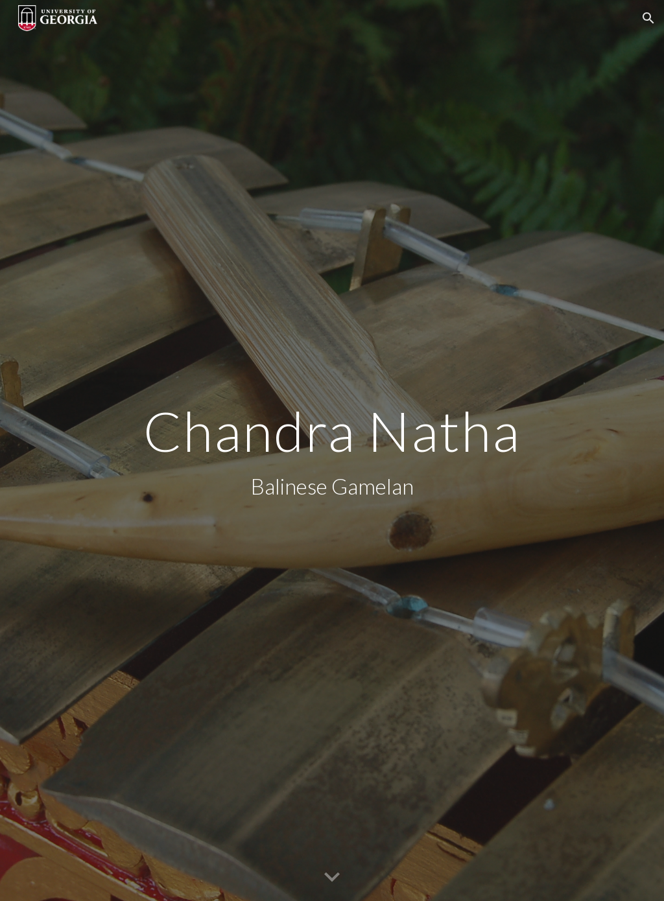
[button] (648, 18)
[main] (332, 451)
